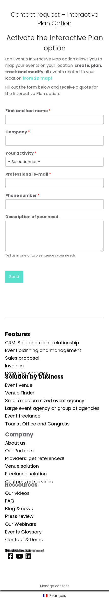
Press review (19, 516)
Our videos (17, 493)
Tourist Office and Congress (37, 424)
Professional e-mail (28, 174)
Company (17, 132)
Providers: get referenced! (34, 458)
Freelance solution (26, 474)
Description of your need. (32, 217)
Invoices (14, 365)
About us (15, 443)
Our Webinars (20, 524)
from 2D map (36, 78)
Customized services (29, 481)
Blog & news (19, 508)
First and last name (28, 111)
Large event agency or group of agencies (52, 408)
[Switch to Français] (54, 595)
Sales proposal (22, 358)
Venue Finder (19, 393)
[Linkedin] (27, 556)
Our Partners (19, 450)
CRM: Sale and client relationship (42, 342)
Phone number (22, 195)
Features (17, 334)
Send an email (18, 550)
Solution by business (34, 377)
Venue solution (22, 466)
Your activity (21, 153)
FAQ (9, 501)
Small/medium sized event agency (44, 400)
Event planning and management (43, 350)
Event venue (18, 385)
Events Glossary (23, 532)
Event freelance (22, 416)
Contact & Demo (24, 539)
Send (14, 277)
